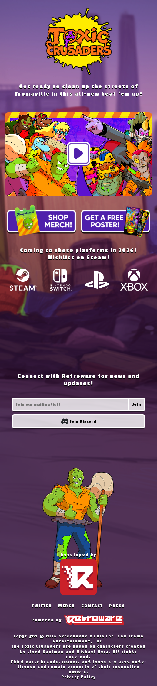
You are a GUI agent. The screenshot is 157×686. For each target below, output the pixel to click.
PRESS (117, 605)
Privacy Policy (78, 677)
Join (136, 404)
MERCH (66, 605)
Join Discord (78, 421)
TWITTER (42, 605)
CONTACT (92, 605)
